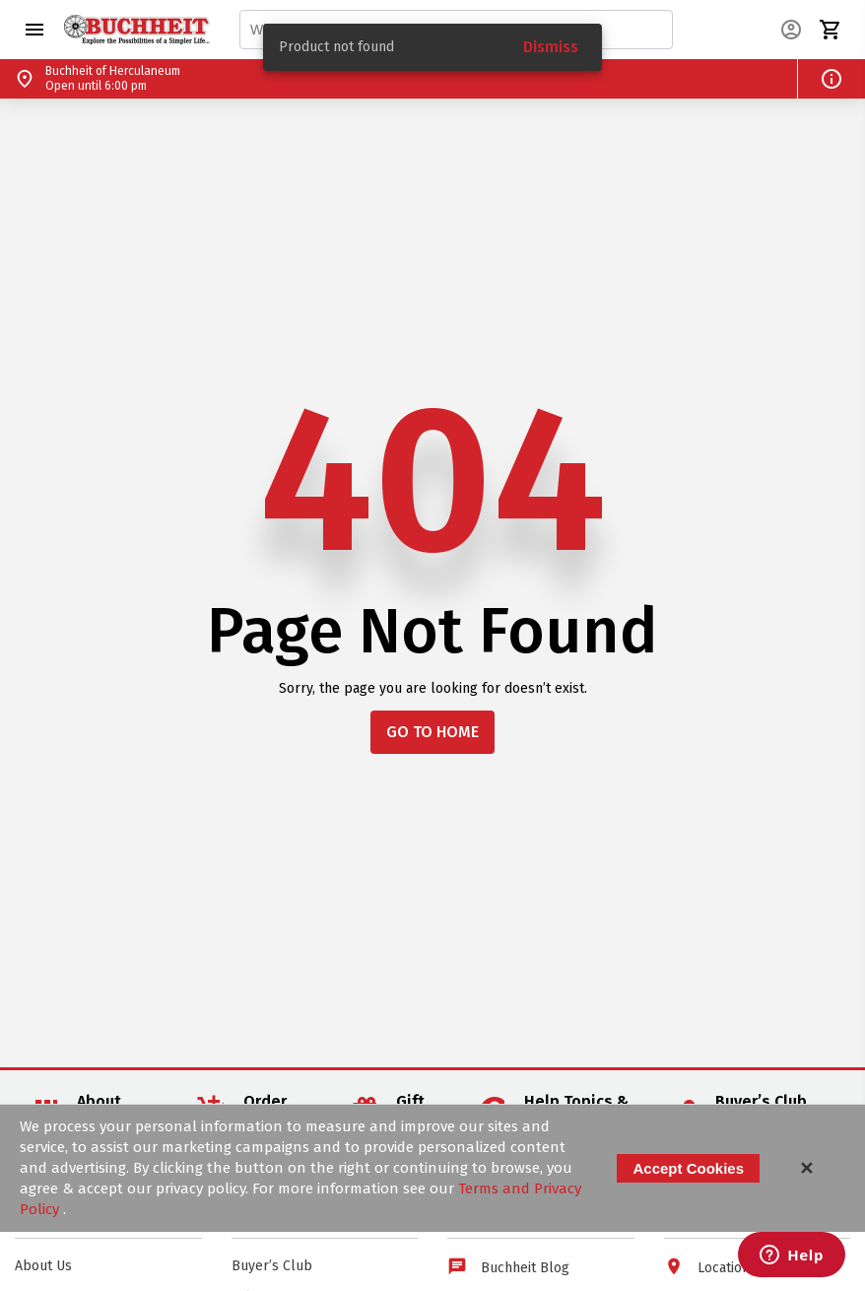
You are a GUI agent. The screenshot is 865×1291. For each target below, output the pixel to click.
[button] (34, 29)
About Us (43, 1265)
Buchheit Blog (525, 1267)
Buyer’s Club (272, 1265)
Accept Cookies (688, 1168)
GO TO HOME (432, 731)
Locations (727, 1267)
